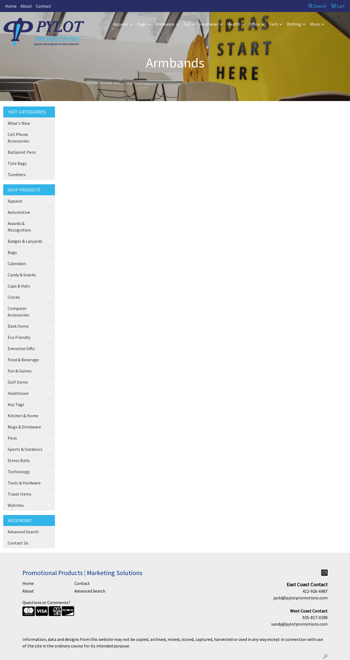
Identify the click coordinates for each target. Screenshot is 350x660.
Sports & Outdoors (25, 449)
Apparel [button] (120, 24)
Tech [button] (273, 24)
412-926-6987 (315, 591)
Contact (43, 6)
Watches (16, 505)
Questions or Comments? (46, 602)
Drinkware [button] (164, 24)
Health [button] (233, 24)
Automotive (19, 212)
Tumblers (17, 174)
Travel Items (19, 494)
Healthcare (18, 393)
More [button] (315, 24)
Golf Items (18, 382)
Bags (12, 252)
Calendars (17, 263)
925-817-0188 (315, 617)
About (26, 6)
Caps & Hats (19, 286)
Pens (12, 438)
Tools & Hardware (24, 483)
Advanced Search (23, 531)
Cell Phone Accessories (18, 138)
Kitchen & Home (23, 415)
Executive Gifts (21, 348)
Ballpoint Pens (22, 152)
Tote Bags (17, 163)
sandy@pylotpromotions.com (299, 624)
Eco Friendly (19, 337)
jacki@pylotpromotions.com (300, 597)
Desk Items (18, 326)
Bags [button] (141, 24)
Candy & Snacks (22, 274)
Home (11, 6)
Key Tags (16, 404)
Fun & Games (20, 371)
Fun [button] (186, 24)
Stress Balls (19, 460)
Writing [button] (294, 24)
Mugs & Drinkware (24, 427)
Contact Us (18, 543)
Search (317, 6)
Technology (19, 471)
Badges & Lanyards (25, 241)
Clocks (14, 297)
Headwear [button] (208, 24)
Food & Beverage (23, 359)
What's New (19, 123)
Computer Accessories (18, 312)
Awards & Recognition (19, 227)
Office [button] (254, 24)
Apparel (15, 201)
